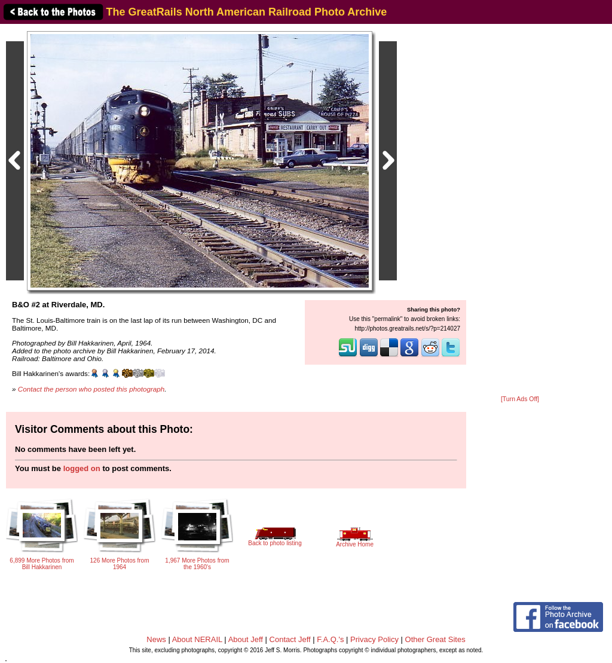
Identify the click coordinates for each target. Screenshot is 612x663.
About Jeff (245, 639)
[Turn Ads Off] (520, 399)
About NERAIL (197, 639)
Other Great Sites (435, 639)
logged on (81, 468)
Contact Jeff (290, 639)
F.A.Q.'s (330, 639)
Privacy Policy (374, 639)
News (156, 639)
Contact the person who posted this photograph (91, 389)
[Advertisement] (520, 210)
